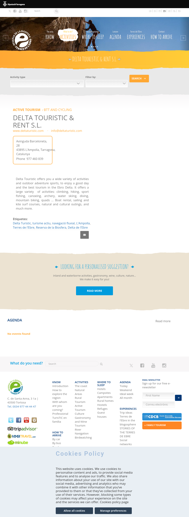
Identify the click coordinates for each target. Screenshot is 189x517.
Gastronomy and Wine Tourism (83, 409)
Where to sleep (93, 25)
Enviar (178, 395)
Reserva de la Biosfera (51, 218)
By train (57, 433)
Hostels (102, 390)
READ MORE (94, 281)
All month (126, 386)
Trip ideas (126, 398)
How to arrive (162, 25)
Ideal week (126, 382)
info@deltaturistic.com (66, 121)
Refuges (102, 394)
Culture (79, 401)
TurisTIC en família (59, 407)
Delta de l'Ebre (78, 218)
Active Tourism (23, 100)
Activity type (17, 68)
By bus (56, 425)
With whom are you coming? (59, 394)
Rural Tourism (80, 387)
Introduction (60, 374)
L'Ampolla (83, 214)
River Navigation (82, 419)
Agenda (115, 25)
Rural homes (105, 386)
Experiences (136, 25)
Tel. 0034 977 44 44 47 (21, 397)
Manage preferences (113, 510)
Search (137, 69)
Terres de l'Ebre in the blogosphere (128, 406)
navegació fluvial (63, 214)
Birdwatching (83, 425)
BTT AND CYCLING (46, 100)
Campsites (104, 378)
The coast (81, 374)
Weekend (126, 378)
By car (56, 421)
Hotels (101, 374)
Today (124, 374)
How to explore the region (59, 382)
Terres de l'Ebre (23, 218)
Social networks (126, 427)
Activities (68, 25)
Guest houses (101, 399)
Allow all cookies (74, 510)
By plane (57, 429)
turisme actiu (41, 214)
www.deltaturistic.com (28, 121)
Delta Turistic (22, 214)
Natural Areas (79, 380)
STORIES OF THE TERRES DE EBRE (127, 417)
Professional (60, 401)
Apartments (104, 382)
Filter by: (90, 68)
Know (49, 25)
